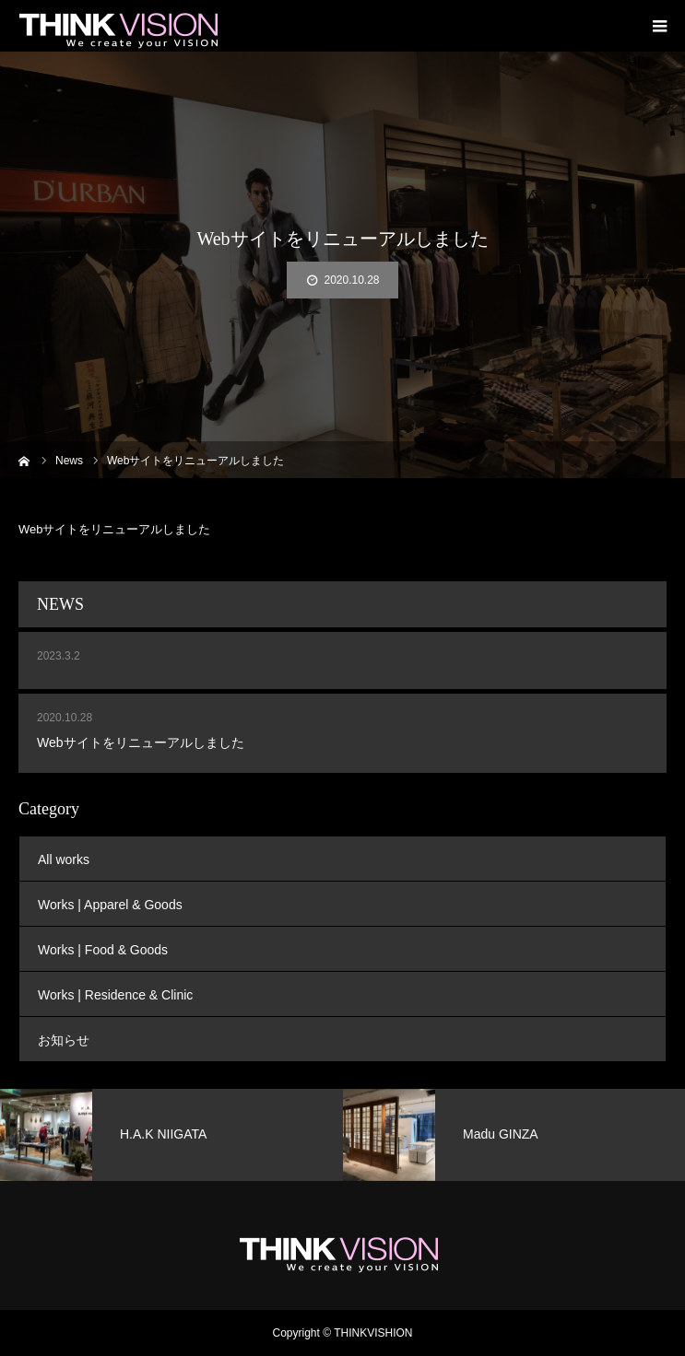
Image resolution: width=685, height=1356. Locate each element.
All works (63, 859)
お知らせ (63, 1040)
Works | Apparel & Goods (110, 904)
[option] (171, 1135)
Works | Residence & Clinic (115, 995)
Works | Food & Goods (103, 949)
